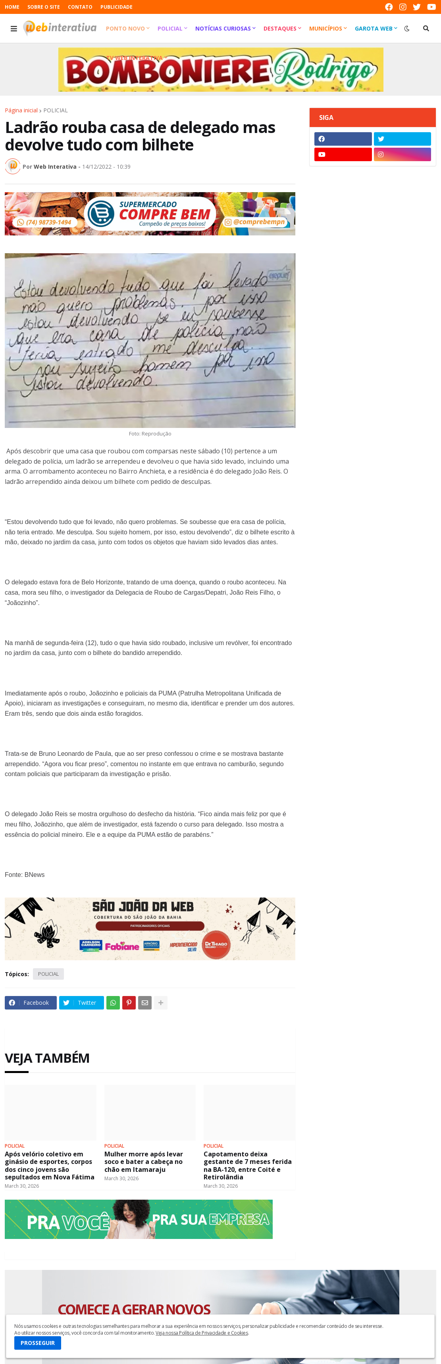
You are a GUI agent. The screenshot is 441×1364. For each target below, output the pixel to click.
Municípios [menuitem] (325, 28)
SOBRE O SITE (43, 7)
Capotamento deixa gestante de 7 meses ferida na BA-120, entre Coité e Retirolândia (248, 1165)
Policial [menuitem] (170, 28)
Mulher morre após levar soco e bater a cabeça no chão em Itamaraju (143, 1161)
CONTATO (80, 7)
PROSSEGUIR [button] (38, 1343)
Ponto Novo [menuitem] (125, 28)
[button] (14, 28)
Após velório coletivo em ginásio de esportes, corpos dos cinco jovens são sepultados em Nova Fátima (49, 1165)
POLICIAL (55, 110)
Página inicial (21, 110)
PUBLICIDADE (116, 7)
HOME (12, 7)
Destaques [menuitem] (280, 28)
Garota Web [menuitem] (374, 28)
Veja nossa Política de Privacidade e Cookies (202, 1332)
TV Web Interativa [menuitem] (134, 58)
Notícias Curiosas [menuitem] (223, 28)
